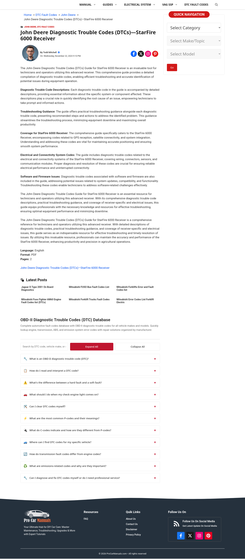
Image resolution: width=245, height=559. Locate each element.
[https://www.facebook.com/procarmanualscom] (181, 535)
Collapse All (150, 346)
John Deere (30, 27)
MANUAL (89, 4)
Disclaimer (131, 529)
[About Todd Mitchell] (30, 54)
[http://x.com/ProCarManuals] (190, 535)
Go (172, 67)
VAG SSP (171, 4)
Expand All (128, 346)
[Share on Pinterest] (155, 54)
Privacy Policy (133, 534)
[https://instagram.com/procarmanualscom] (199, 535)
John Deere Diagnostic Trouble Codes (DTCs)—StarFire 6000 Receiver (65, 267)
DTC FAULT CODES (196, 4)
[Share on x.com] (141, 54)
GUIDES (112, 4)
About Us (131, 518)
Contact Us (132, 524)
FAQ (86, 518)
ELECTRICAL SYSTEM (141, 4)
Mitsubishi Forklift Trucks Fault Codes (89, 299)
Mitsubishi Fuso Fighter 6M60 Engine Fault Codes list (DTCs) (41, 301)
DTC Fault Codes (45, 27)
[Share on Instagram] (148, 54)
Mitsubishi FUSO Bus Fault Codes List (89, 287)
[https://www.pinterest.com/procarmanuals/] (208, 535)
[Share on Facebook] (134, 54)
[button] (216, 4)
